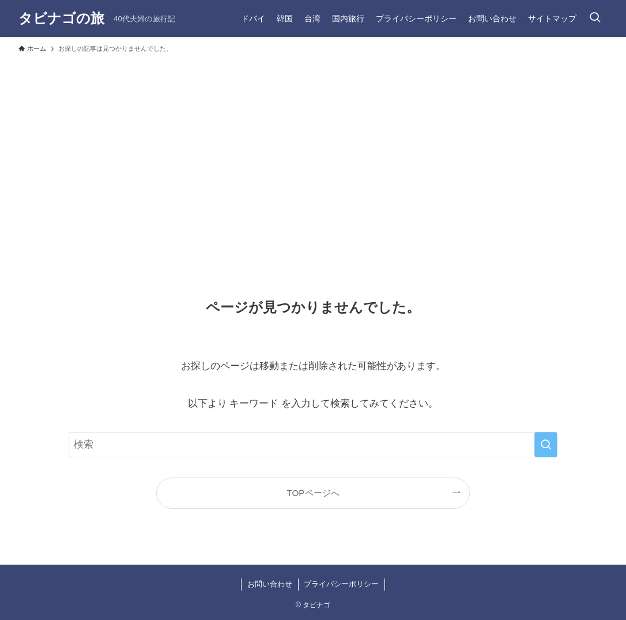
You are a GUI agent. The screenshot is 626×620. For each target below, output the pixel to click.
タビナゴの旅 (61, 18)
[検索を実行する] (545, 444)
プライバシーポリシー (341, 584)
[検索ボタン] (595, 18)
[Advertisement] (313, 145)
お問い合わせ (269, 584)
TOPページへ (312, 493)
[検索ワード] (313, 444)
